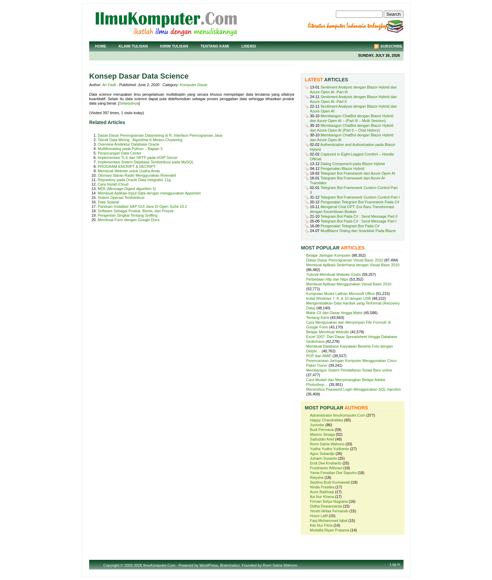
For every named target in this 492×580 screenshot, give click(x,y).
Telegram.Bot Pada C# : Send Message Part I (358, 221)
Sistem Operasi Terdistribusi (121, 197)
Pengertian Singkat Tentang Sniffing (128, 215)
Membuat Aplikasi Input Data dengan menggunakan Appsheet (149, 193)
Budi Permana (322, 430)
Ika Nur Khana (322, 497)
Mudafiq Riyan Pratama (329, 530)
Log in (395, 564)
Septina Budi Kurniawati (330, 482)
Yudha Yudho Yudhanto (329, 449)
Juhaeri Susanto (323, 458)
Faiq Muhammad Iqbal (328, 520)
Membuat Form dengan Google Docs (129, 220)
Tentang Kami (215, 46)
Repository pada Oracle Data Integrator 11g (134, 180)
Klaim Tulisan (133, 46)
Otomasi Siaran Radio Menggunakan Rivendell (137, 175)
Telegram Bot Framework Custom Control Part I (360, 197)
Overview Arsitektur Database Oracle (128, 144)
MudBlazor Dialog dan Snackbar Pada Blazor (358, 231)
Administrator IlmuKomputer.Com (337, 415)
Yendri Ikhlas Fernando (329, 511)
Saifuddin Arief (322, 439)
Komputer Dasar (193, 85)
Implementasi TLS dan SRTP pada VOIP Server (138, 158)
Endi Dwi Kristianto (325, 463)
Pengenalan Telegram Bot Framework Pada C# (359, 202)
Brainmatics (230, 565)
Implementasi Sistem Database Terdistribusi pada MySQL (146, 162)
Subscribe (391, 46)
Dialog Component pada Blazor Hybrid (352, 164)
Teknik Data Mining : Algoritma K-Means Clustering (140, 140)
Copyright (111, 565)
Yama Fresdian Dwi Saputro (333, 473)
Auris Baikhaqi (322, 492)
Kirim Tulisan (174, 46)
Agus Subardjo (322, 453)
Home (100, 46)
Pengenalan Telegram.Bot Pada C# (349, 226)
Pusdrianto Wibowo (326, 468)
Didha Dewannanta (326, 506)
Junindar (317, 425)
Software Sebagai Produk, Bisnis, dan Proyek (136, 211)
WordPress (209, 565)
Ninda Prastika (322, 487)
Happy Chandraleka (326, 420)
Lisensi (248, 46)
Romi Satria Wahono (327, 444)
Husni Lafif (319, 516)
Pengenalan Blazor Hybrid (342, 168)
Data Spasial (108, 202)
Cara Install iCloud (113, 184)
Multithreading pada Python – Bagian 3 (130, 149)
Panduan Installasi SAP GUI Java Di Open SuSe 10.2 (142, 206)
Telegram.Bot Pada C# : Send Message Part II (359, 216)
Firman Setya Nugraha (329, 501)
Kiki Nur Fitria (321, 525)
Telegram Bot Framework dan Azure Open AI (357, 173)
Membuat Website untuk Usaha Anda (129, 171)
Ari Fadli (109, 85)
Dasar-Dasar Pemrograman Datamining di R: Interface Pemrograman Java (160, 135)
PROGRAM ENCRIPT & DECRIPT (127, 166)
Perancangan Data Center (119, 153)
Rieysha (317, 477)
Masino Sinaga (322, 434)
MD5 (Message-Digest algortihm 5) (127, 189)
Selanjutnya (129, 103)
